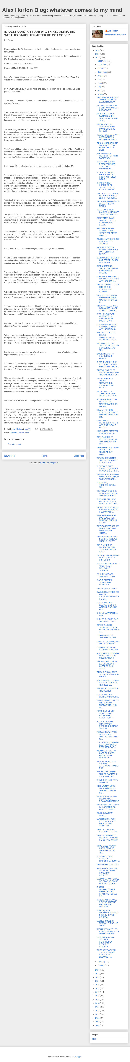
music (21, 433)
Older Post (79, 456)
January (101, 965)
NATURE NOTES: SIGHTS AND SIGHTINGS (104, 582)
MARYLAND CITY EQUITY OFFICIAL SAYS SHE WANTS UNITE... (106, 548)
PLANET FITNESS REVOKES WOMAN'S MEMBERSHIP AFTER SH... (107, 413)
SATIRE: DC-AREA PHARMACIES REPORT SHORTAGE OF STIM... (107, 724)
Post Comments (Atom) (49, 463)
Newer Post (9, 456)
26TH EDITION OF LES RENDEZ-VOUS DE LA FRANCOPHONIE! (108, 931)
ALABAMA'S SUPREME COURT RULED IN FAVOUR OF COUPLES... (107, 871)
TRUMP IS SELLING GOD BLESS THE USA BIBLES (108, 203)
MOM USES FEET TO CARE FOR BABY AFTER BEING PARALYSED (106, 754)
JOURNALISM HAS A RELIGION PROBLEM (107, 648)
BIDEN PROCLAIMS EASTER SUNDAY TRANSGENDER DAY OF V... (107, 117)
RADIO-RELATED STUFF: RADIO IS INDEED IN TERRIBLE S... (108, 682)
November (102, 64)
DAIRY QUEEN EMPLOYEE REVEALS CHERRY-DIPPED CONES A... (108, 913)
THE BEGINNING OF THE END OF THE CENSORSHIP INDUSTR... (108, 288)
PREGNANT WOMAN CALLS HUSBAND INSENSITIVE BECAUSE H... (106, 953)
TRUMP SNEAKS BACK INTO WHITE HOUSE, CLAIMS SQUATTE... (107, 308)
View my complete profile (115, 34)
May (100, 87)
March (100, 94)
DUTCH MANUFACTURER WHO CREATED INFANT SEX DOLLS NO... (107, 891)
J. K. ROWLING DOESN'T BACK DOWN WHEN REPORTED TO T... (108, 744)
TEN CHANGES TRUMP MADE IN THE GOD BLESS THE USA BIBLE (107, 146)
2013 (97, 1007)
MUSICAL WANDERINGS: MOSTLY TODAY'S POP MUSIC (108, 557)
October (101, 68)
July (99, 79)
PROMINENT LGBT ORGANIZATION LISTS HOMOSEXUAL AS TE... (108, 346)
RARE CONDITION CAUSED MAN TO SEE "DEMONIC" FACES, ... (108, 212)
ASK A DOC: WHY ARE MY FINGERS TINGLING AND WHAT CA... (107, 735)
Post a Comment (14, 444)
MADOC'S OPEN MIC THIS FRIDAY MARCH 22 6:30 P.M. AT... (107, 460)
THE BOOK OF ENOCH (107, 588)
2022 (97, 974)
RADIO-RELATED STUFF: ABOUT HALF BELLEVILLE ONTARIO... (108, 567)
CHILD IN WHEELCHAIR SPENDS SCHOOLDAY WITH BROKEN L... (108, 279)
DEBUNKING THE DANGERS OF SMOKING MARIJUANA (108, 858)
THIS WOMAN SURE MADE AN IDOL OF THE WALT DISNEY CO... (106, 789)
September (102, 72)
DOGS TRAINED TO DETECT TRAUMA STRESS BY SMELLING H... (106, 165)
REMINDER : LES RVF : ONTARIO (107, 781)
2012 (97, 1011)
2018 (97, 988)
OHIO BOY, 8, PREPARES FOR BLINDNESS (108, 642)
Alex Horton (112, 31)
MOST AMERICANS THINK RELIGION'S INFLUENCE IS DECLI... (106, 221)
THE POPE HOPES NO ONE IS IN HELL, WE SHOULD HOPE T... (107, 539)
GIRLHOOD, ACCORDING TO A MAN (106, 485)
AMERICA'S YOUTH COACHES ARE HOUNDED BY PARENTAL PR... (105, 714)
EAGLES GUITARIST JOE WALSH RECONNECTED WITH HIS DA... (108, 595)
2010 (97, 1018)
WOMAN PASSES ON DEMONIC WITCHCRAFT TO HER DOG (108, 764)
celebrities (15, 433)
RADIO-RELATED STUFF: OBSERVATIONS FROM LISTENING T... (108, 137)
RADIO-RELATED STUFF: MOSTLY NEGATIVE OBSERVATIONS (108, 655)
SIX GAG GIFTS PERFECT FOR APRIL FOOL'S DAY (107, 155)
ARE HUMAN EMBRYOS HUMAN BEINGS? (107, 432)
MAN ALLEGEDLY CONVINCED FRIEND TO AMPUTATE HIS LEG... (107, 440)
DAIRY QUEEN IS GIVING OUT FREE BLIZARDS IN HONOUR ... (108, 260)
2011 (97, 1014)
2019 (97, 985)
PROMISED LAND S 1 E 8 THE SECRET (108, 689)
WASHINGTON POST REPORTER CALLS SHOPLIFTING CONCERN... (106, 822)
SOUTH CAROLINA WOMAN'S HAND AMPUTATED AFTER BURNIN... (107, 231)
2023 (97, 970)
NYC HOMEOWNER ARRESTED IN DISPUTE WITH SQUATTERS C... (106, 317)
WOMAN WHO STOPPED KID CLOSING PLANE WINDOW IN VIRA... (108, 881)
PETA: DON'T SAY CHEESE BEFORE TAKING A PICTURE (106, 393)
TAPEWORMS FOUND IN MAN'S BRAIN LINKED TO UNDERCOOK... (108, 476)
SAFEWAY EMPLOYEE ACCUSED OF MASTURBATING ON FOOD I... (107, 402)
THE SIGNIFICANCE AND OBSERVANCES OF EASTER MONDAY (108, 99)
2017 (97, 992)
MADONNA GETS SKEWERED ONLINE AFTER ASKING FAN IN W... (108, 628)
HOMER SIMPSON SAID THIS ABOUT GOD (107, 620)
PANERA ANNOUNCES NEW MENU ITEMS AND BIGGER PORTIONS (107, 903)
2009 (97, 1021)
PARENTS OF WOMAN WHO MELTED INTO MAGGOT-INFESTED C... (107, 298)
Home (44, 456)
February (102, 962)
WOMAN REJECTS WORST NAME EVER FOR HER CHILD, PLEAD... (107, 250)
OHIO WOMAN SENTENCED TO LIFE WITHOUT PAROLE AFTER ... (107, 423)
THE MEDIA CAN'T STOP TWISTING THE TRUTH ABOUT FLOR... (108, 450)
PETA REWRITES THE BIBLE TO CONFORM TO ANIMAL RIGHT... (107, 493)
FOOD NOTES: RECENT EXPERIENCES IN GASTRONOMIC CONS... (107, 665)
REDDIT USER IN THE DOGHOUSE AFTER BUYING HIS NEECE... (108, 364)
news (27, 433)
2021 (97, 977)
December (102, 61)
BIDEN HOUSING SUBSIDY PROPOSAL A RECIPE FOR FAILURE (107, 269)
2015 (97, 999)
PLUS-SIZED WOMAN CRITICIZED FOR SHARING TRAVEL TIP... (106, 849)
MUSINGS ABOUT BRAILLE (105, 814)
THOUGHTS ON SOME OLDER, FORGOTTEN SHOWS (108, 674)
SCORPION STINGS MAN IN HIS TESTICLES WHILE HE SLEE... (108, 807)
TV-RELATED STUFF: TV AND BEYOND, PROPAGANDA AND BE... (108, 703)
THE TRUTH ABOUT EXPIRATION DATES (107, 830)
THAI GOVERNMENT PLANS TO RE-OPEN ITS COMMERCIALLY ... (107, 838)
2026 (97, 50)
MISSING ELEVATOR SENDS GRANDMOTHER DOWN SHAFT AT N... (107, 336)
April (100, 90)
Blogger (78, 1057)
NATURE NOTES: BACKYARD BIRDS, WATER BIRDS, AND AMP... (107, 605)
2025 (97, 54)
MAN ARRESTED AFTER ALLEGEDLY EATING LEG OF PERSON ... (108, 195)
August (101, 76)
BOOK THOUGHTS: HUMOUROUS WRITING (105, 356)
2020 (97, 981)
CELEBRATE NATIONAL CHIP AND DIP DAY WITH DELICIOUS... (107, 326)
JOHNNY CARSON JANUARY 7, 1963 (106, 575)
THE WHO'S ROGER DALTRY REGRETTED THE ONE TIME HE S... (108, 372)
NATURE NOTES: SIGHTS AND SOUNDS (108, 695)
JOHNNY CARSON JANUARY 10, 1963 (106, 636)
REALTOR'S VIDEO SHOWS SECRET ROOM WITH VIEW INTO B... (106, 175)
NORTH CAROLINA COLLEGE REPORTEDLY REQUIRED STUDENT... (105, 941)
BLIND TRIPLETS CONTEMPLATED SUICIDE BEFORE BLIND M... (106, 127)
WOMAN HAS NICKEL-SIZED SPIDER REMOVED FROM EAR (108, 798)
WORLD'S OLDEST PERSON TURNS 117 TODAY (107, 923)
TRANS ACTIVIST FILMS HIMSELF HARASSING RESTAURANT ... (108, 509)
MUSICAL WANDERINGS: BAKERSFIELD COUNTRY (108, 241)
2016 (97, 996)
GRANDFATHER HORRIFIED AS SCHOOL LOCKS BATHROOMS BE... (106, 186)
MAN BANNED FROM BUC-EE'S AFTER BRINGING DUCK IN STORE (107, 518)
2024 (97, 58)
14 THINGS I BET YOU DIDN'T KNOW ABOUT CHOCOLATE (108, 108)
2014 (97, 1003)
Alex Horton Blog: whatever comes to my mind (62, 10)
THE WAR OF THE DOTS (108, 865)
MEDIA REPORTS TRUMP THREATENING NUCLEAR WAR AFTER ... (105, 383)
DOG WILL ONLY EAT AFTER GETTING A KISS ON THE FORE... (107, 501)
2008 (97, 1025)
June (100, 83)
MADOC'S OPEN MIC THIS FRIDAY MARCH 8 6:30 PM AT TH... (107, 774)
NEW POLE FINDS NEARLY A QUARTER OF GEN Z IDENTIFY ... (108, 468)
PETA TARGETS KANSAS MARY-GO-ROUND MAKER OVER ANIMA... (108, 529)
